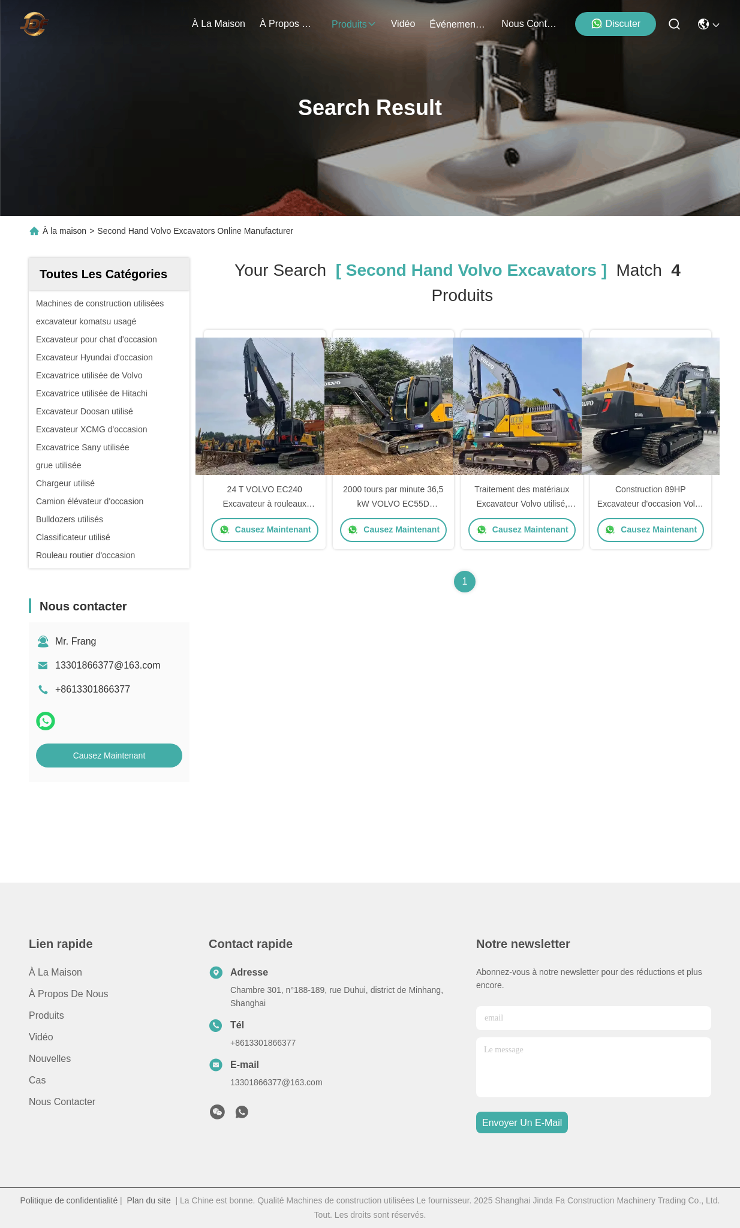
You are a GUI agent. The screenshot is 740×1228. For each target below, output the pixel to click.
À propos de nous (288, 24)
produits (354, 24)
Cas (37, 1080)
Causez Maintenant (109, 755)
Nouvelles (50, 1059)
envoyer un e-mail (522, 1123)
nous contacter (530, 24)
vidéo (403, 24)
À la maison (218, 24)
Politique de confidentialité (69, 1200)
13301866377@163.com (108, 665)
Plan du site (149, 1200)
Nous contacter (62, 1102)
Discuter (615, 23)
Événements (458, 24)
